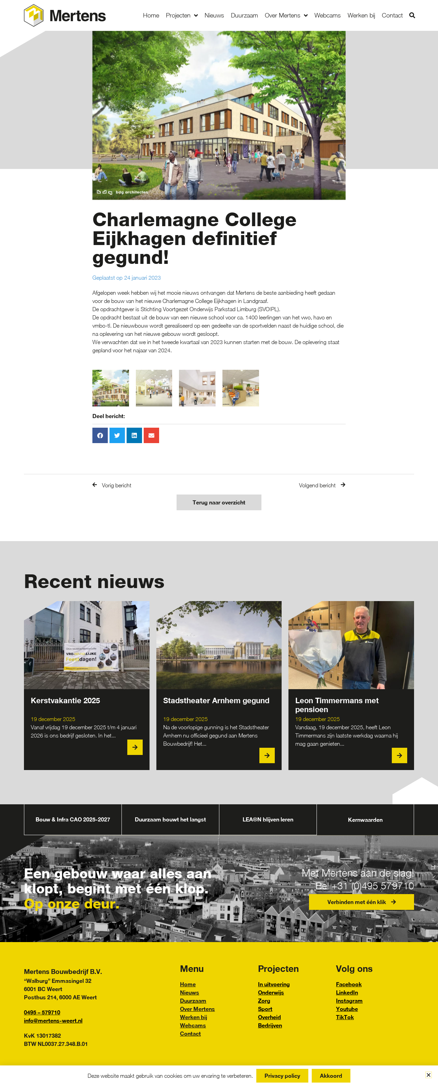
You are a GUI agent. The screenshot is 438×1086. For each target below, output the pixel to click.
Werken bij (361, 15)
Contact (392, 15)
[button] (412, 16)
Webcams (327, 15)
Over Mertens (286, 15)
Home (151, 15)
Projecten (182, 15)
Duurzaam (244, 15)
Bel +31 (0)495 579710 (361, 885)
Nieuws (214, 15)
